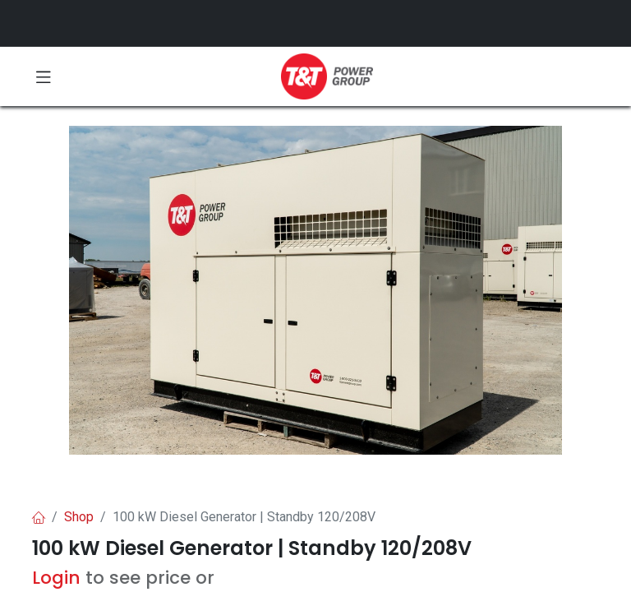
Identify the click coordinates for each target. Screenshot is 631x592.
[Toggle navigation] (43, 76)
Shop (79, 517)
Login (56, 578)
